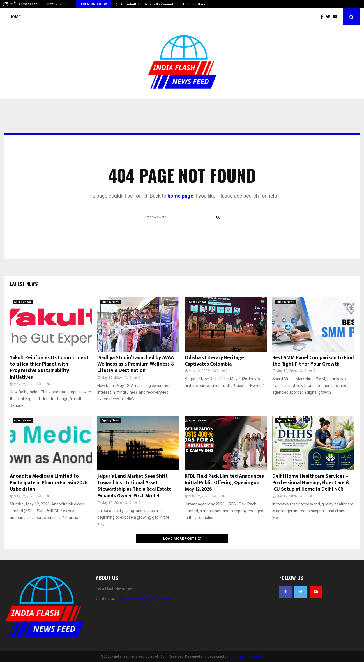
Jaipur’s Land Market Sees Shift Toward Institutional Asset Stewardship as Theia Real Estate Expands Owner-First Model (134, 486)
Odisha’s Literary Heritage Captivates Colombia (214, 360)
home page (180, 196)
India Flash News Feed (246, 656)
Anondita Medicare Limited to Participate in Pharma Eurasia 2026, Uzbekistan (49, 483)
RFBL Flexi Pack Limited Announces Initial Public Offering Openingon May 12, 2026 (224, 483)
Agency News (23, 301)
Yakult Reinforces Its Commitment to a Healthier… (167, 4)
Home (15, 17)
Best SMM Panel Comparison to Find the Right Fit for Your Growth (313, 360)
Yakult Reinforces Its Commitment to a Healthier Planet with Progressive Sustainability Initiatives (49, 367)
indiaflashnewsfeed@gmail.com (145, 598)
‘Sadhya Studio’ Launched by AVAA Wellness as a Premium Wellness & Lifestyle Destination (135, 364)
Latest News (24, 283)
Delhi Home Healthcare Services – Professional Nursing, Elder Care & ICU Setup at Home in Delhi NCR (310, 483)
